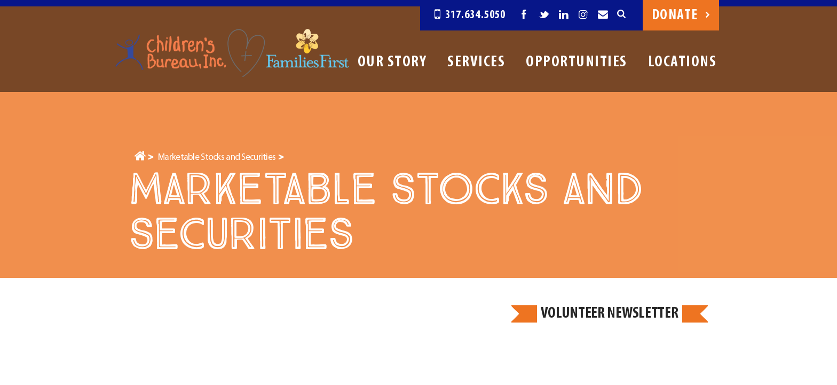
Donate (681, 15)
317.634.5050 (470, 15)
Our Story (392, 62)
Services (476, 62)
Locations (682, 62)
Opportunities (576, 62)
